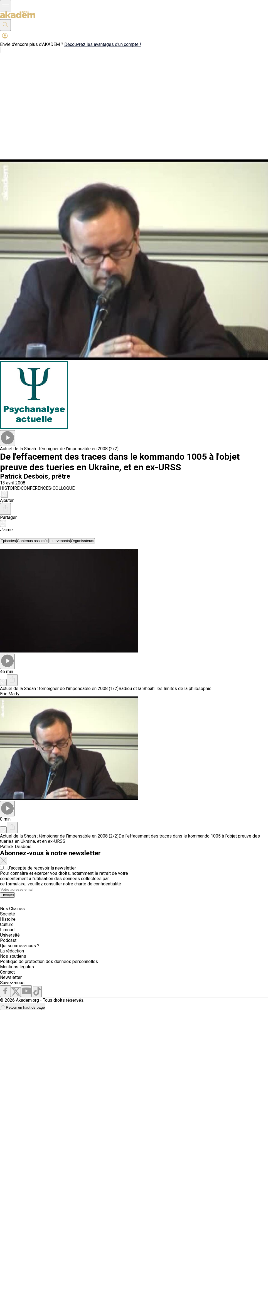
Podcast (8, 940)
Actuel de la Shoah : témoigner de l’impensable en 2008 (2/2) (59, 448)
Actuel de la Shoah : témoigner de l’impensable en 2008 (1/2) (59, 688)
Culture (7, 924)
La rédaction (12, 951)
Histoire (8, 919)
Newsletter (11, 977)
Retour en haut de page (23, 1007)
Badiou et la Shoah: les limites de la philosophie (165, 688)
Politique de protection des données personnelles (49, 961)
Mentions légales (17, 966)
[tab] (8, 540)
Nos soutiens (13, 956)
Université (10, 935)
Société (7, 914)
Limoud (7, 929)
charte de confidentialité (97, 884)
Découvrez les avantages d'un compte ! (102, 44)
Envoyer (7, 895)
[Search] (24, 889)
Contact (7, 972)
